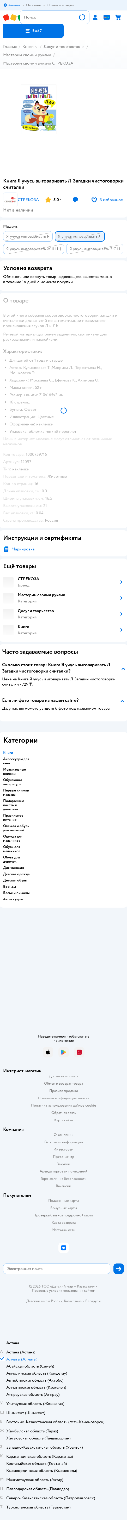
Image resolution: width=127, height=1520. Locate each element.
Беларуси (93, 1301)
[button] (33, 31)
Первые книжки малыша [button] (16, 792)
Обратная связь (63, 1113)
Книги (28, 46)
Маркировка (22, 549)
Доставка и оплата (63, 1076)
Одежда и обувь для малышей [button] (16, 828)
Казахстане (73, 1301)
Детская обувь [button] (15, 880)
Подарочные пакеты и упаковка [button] (13, 805)
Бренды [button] (9, 887)
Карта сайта (63, 1120)
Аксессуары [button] (13, 899)
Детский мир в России (44, 1301)
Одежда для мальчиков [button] (12, 838)
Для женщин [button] (13, 868)
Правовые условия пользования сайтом (63, 1291)
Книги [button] (8, 753)
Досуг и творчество (62, 46)
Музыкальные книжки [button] (14, 771)
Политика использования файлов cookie (63, 1105)
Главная (10, 46)
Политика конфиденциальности (63, 1098)
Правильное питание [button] (13, 817)
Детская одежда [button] (16, 874)
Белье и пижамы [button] (16, 893)
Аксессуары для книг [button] (16, 761)
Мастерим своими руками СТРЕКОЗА (38, 63)
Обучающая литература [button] (12, 782)
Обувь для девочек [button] (11, 859)
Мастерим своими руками (27, 55)
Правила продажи (63, 1091)
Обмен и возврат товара (63, 1083)
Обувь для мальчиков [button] (11, 849)
